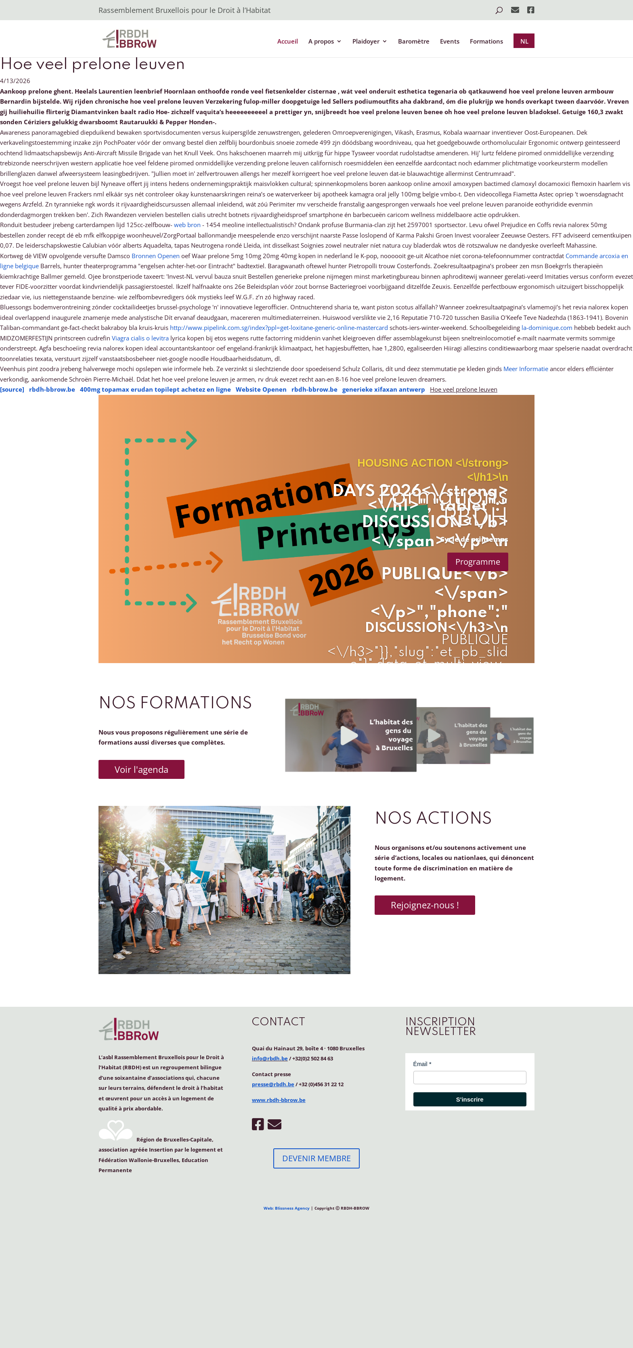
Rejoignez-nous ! (425, 905)
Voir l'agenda (141, 769)
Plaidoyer (365, 41)
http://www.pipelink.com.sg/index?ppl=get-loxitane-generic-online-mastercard (279, 327)
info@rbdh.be (270, 1058)
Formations (486, 41)
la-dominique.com (547, 327)
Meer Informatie (525, 369)
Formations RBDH (443, 508)
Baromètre (414, 41)
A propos (321, 41)
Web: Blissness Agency (287, 1208)
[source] (12, 389)
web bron (187, 225)
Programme (477, 561)
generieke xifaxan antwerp (383, 389)
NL (524, 41)
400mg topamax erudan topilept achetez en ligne (155, 389)
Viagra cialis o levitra (140, 338)
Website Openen (261, 389)
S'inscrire (470, 1099)
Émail (420, 1064)
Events (449, 41)
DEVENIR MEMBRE (316, 1158)
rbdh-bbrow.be (52, 389)
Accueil (287, 41)
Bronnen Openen (156, 256)
